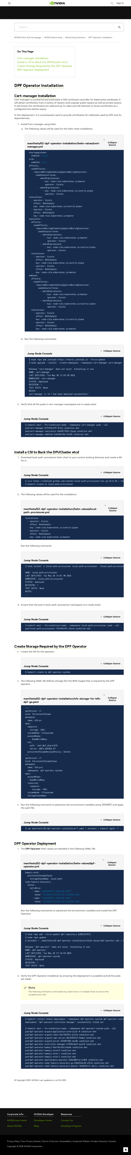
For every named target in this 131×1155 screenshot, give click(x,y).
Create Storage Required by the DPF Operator (44, 66)
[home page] (57, 3)
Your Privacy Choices (30, 1139)
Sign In (120, 3)
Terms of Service (50, 1139)
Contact (112, 1139)
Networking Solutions (75, 37)
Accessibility (65, 1139)
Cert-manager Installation (32, 58)
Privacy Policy (13, 1139)
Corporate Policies (81, 1139)
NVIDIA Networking (53, 37)
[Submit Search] (118, 27)
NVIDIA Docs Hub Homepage (27, 37)
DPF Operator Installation (100, 37)
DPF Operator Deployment (33, 69)
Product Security (99, 1139)
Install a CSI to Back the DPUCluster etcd (42, 62)
